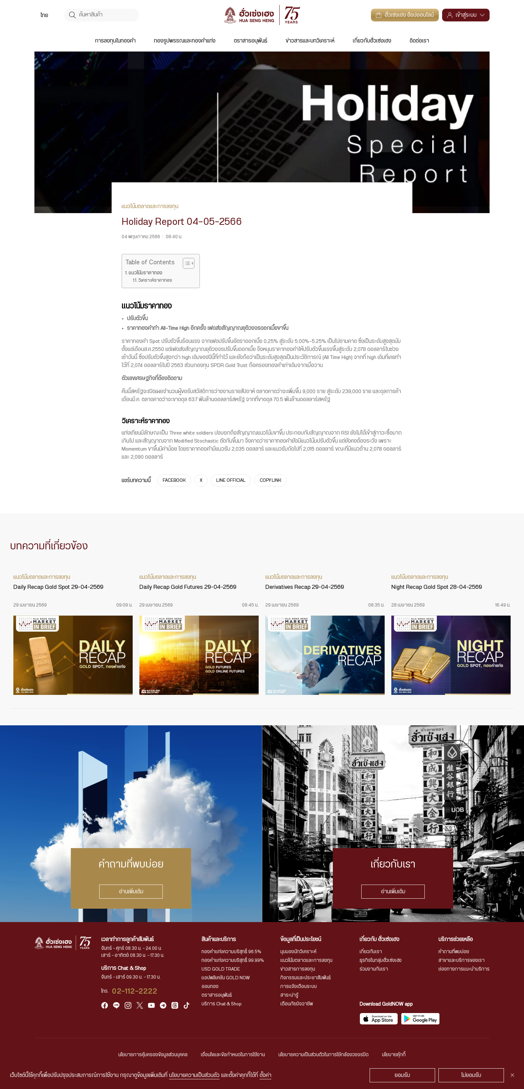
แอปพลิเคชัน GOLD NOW (226, 978)
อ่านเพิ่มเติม (131, 891)
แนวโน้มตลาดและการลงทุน (306, 960)
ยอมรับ (402, 1075)
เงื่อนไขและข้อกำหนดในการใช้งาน (233, 1055)
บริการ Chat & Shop (222, 1004)
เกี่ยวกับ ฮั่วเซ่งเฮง (379, 939)
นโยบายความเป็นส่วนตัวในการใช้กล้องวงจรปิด (323, 1055)
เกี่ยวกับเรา (371, 951)
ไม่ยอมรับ (471, 1075)
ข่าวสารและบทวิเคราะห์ (310, 40)
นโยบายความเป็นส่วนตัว (194, 1075)
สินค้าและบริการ (219, 939)
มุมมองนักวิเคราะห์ (298, 951)
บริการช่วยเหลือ (455, 939)
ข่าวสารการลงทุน (297, 969)
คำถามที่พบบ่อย (453, 951)
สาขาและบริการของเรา (461, 960)
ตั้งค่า (265, 1075)
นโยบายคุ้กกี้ (394, 1055)
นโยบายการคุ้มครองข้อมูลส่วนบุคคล (152, 1055)
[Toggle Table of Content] (185, 263)
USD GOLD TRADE (221, 969)
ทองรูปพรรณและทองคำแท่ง (185, 40)
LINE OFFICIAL (231, 480)
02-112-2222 (134, 991)
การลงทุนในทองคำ (115, 40)
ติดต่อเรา (419, 40)
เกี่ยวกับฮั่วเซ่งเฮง (372, 40)
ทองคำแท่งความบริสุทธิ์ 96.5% (231, 951)
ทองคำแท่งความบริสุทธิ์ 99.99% (233, 960)
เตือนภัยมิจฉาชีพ (296, 1004)
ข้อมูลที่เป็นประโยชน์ (300, 939)
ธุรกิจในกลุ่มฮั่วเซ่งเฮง (381, 960)
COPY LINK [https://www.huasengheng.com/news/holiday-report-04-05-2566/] (270, 480)
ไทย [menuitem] (44, 15)
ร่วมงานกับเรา (374, 969)
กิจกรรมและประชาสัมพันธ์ (305, 978)
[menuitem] (44, 15)
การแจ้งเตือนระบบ (298, 986)
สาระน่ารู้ (289, 995)
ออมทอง (210, 986)
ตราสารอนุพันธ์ (250, 40)
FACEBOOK (174, 480)
